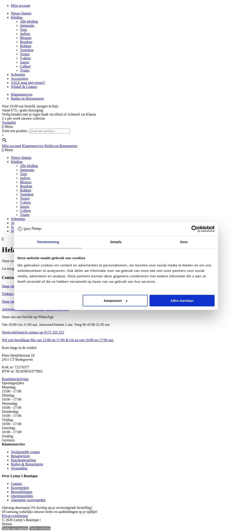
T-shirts (25, 58)
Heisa (61, 520)
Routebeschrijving (15, 379)
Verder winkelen (39, 528)
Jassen (24, 62)
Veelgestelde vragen (25, 452)
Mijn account (20, 5)
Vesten (25, 54)
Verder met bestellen (15, 528)
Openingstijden (22, 496)
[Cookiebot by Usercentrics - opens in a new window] (195, 228)
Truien (24, 70)
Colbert (25, 66)
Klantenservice (22, 94)
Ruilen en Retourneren (27, 98)
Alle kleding (29, 21)
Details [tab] (116, 242)
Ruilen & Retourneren (27, 464)
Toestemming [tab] (48, 242)
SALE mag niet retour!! (28, 83)
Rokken (25, 46)
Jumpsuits (27, 25)
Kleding (17, 17)
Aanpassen (115, 300)
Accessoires (19, 78)
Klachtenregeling (23, 460)
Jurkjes (25, 34)
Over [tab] (184, 242)
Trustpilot (9, 122)
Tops (23, 29)
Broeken (26, 42)
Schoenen (18, 74)
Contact (16, 484)
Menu (9, 126)
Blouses (25, 38)
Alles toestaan (182, 300)
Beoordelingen (21, 492)
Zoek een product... (16, 131)
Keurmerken (20, 488)
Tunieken (27, 50)
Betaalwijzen (20, 456)
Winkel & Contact (24, 87)
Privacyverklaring (15, 516)
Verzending (19, 468)
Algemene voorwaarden (28, 500)
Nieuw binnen (21, 13)
